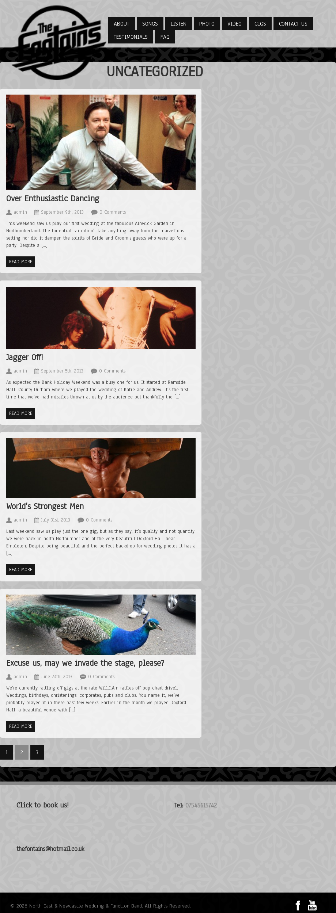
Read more (20, 262)
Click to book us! (42, 805)
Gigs (260, 24)
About (121, 24)
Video (234, 24)
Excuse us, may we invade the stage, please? (85, 663)
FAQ (165, 37)
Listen (178, 24)
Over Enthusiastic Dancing (52, 198)
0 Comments (112, 212)
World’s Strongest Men (45, 506)
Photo (207, 24)
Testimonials (131, 37)
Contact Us (293, 24)
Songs (150, 24)
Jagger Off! (24, 357)
